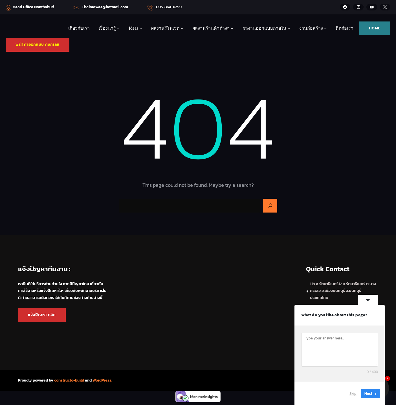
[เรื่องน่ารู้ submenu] (118, 28)
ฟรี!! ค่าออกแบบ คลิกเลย (38, 44)
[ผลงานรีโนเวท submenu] (182, 28)
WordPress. (102, 380)
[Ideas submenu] (140, 28)
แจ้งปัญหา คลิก (42, 315)
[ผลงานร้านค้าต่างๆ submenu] (232, 28)
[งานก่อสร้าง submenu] (325, 28)
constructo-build (69, 380)
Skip (353, 393)
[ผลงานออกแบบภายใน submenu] (288, 28)
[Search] (270, 206)
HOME (374, 28)
